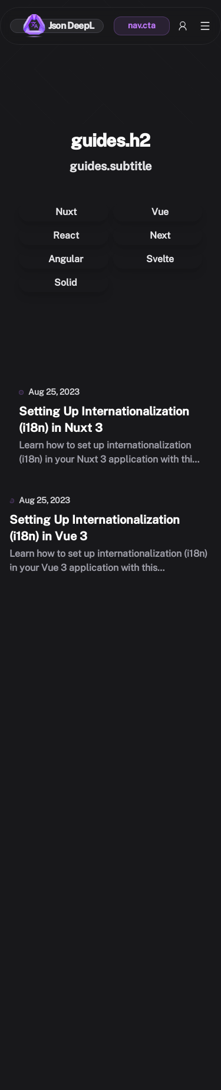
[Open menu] (205, 25)
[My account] (182, 25)
